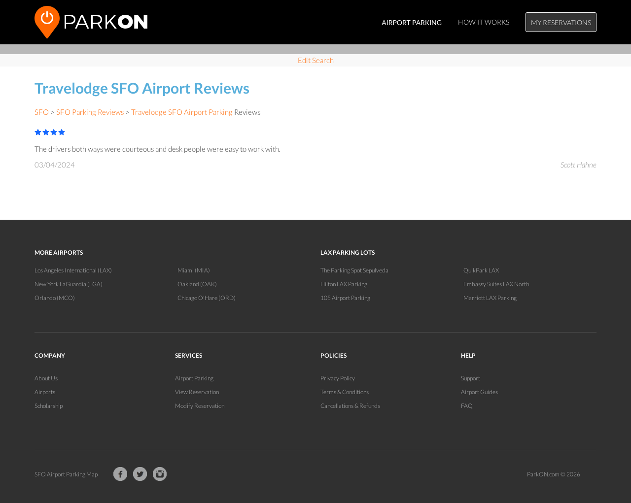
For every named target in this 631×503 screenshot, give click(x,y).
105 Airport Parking (345, 298)
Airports (45, 392)
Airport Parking (194, 378)
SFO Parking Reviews (90, 111)
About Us (46, 378)
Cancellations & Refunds (350, 405)
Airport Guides (479, 392)
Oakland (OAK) (197, 284)
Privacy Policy (337, 378)
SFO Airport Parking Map (66, 474)
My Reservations (561, 22)
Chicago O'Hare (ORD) (206, 298)
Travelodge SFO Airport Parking (182, 111)
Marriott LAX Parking (490, 298)
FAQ (467, 405)
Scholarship (49, 405)
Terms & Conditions (344, 392)
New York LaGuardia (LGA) (69, 284)
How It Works (483, 22)
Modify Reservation (199, 405)
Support (470, 378)
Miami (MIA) (193, 270)
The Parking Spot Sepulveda (354, 270)
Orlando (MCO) (55, 298)
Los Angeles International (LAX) (73, 270)
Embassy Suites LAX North (496, 284)
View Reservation (197, 392)
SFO (42, 111)
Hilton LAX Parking (343, 284)
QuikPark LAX (481, 270)
